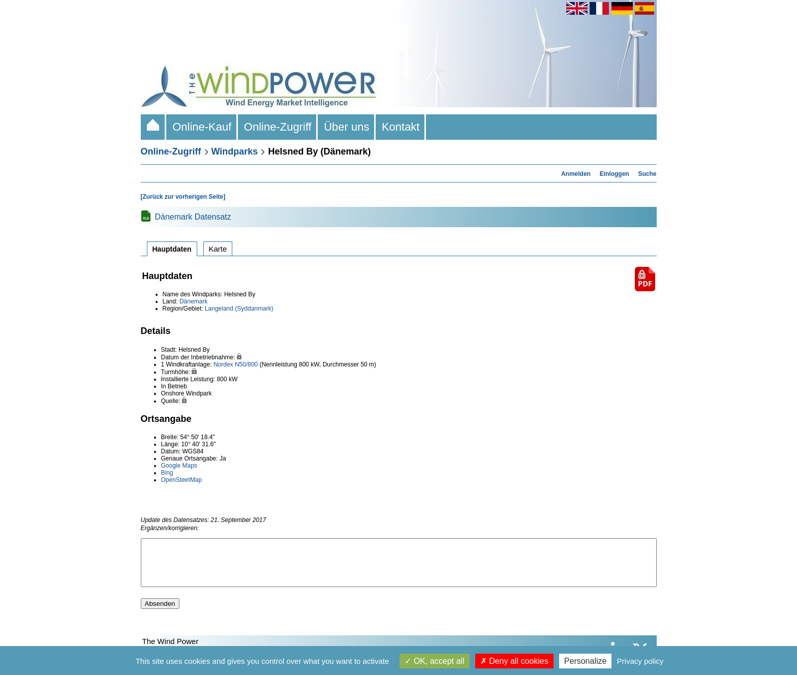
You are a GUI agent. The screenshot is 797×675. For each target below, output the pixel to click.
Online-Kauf (202, 126)
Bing (167, 472)
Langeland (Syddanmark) (239, 308)
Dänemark (193, 301)
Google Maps (179, 465)
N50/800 (246, 364)
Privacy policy (640, 661)
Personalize (585, 661)
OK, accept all (434, 661)
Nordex (223, 364)
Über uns (347, 126)
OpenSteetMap (181, 479)
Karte (218, 248)
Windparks (234, 151)
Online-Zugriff (278, 126)
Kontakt (401, 126)
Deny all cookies (514, 661)
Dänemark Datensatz (193, 216)
